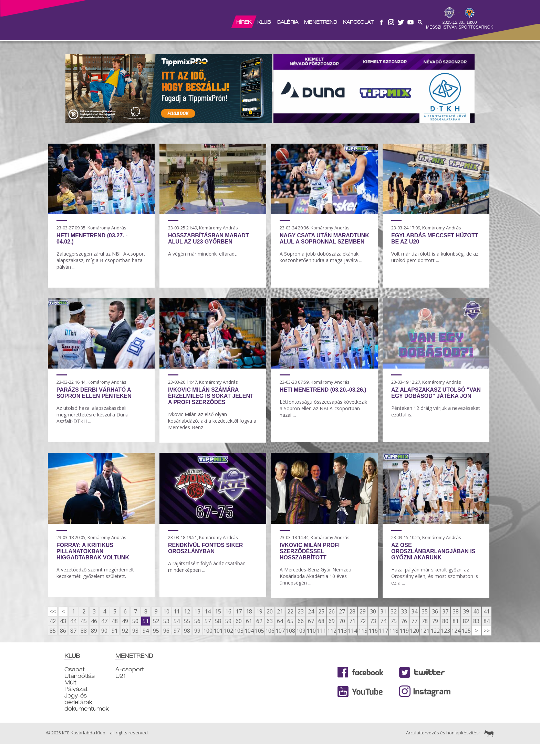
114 (352, 630)
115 (362, 630)
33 (404, 611)
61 (249, 621)
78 (425, 621)
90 (104, 630)
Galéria (287, 22)
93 (135, 630)
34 (414, 611)
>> (487, 630)
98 (187, 630)
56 (197, 621)
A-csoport (129, 669)
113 (342, 630)
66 (301, 621)
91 (115, 630)
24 (311, 611)
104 (249, 630)
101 (218, 630)
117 (383, 630)
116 (372, 630)
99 (197, 630)
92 (125, 630)
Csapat (74, 669)
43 (63, 621)
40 (476, 611)
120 (414, 630)
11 (177, 611)
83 (476, 621)
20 (270, 611)
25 (321, 611)
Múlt (70, 682)
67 (311, 621)
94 (146, 630)
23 (301, 611)
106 (269, 630)
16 (228, 611)
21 (280, 611)
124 (455, 630)
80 (445, 621)
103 (238, 630)
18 (249, 611)
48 (115, 621)
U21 (120, 676)
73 (373, 621)
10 (166, 611)
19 (259, 611)
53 (166, 621)
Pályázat (76, 689)
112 (331, 630)
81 (456, 621)
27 (342, 611)
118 (393, 630)
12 (187, 611)
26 (332, 611)
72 (363, 621)
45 (84, 621)
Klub (264, 22)
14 (208, 611)
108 (290, 630)
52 (156, 621)
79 (435, 621)
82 (466, 621)
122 (434, 630)
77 (414, 621)
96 (166, 630)
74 (383, 621)
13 (197, 611)
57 (208, 621)
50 (135, 621)
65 (290, 621)
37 (445, 611)
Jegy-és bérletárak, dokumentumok (86, 702)
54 (177, 621)
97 (177, 630)
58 (218, 621)
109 (300, 630)
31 (383, 611)
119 (403, 630)
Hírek (243, 22)
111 (321, 630)
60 (239, 621)
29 (363, 611)
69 (332, 621)
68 (321, 621)
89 (94, 630)
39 (466, 611)
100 (207, 630)
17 (239, 611)
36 (435, 611)
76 (404, 621)
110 (311, 630)
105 (259, 630)
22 (290, 611)
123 (445, 630)
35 (425, 611)
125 (465, 630)
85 (53, 630)
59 (228, 621)
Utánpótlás (79, 676)
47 (104, 621)
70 (342, 621)
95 (156, 630)
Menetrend (320, 22)
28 (352, 611)
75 (394, 621)
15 (218, 611)
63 (270, 621)
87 (73, 630)
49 (125, 621)
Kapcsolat (358, 22)
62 (259, 621)
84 (487, 621)
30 (373, 611)
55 (187, 621)
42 (53, 621)
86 (63, 630)
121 (424, 630)
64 (280, 621)
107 (280, 630)
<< (53, 611)
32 (394, 611)
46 (94, 621)
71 (352, 621)
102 (228, 630)
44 (73, 621)
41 (487, 611)
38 (456, 611)
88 (84, 630)
